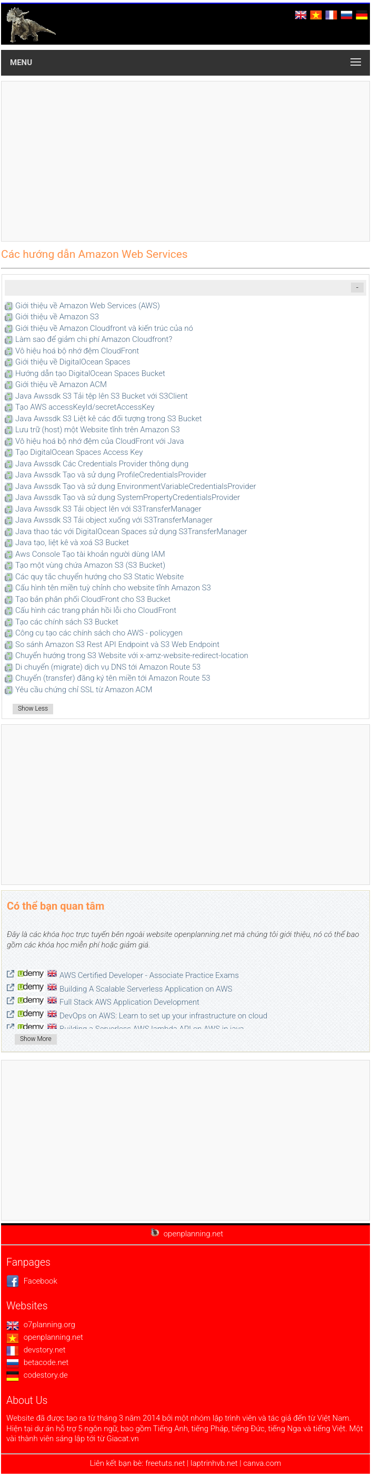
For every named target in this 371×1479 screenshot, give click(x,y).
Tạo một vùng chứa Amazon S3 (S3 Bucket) (90, 565)
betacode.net (37, 1362)
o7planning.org (40, 1324)
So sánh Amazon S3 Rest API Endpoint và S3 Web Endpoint (117, 644)
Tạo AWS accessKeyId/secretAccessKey (84, 407)
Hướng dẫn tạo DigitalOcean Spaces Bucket (90, 373)
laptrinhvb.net (214, 1463)
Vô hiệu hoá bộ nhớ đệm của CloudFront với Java (99, 441)
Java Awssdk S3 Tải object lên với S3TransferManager (108, 509)
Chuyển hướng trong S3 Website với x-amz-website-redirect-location (131, 655)
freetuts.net (165, 1463)
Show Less (33, 708)
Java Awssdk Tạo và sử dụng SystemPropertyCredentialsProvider (127, 497)
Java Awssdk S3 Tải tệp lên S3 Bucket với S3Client (101, 396)
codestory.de (37, 1375)
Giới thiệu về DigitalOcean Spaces (73, 362)
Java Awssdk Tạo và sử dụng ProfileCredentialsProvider (110, 475)
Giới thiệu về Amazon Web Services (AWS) (87, 305)
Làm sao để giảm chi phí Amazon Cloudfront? (93, 339)
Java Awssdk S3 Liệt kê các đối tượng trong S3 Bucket (108, 418)
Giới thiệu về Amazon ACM (61, 384)
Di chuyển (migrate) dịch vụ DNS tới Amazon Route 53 (107, 667)
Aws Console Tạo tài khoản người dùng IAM (90, 554)
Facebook (31, 1281)
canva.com (262, 1463)
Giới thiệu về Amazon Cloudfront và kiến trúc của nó (104, 328)
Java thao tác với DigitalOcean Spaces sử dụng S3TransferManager (131, 531)
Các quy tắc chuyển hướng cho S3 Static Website (99, 576)
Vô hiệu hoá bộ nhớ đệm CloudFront (77, 351)
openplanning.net (44, 1337)
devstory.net (36, 1350)
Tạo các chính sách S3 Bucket (66, 622)
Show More (36, 1039)
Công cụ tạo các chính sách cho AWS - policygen (99, 633)
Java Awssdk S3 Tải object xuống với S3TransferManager (114, 520)
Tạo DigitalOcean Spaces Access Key (79, 452)
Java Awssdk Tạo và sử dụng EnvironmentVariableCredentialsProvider (135, 486)
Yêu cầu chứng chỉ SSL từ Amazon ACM (84, 689)
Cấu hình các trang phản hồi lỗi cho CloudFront (95, 610)
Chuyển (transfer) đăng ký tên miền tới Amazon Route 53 (112, 678)
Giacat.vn (122, 1438)
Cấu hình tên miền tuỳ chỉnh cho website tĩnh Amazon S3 (113, 587)
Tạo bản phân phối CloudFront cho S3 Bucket (93, 599)
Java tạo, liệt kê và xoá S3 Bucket (72, 542)
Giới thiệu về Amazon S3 (57, 316)
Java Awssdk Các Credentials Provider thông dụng (101, 463)
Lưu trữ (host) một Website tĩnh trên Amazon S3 (97, 429)
